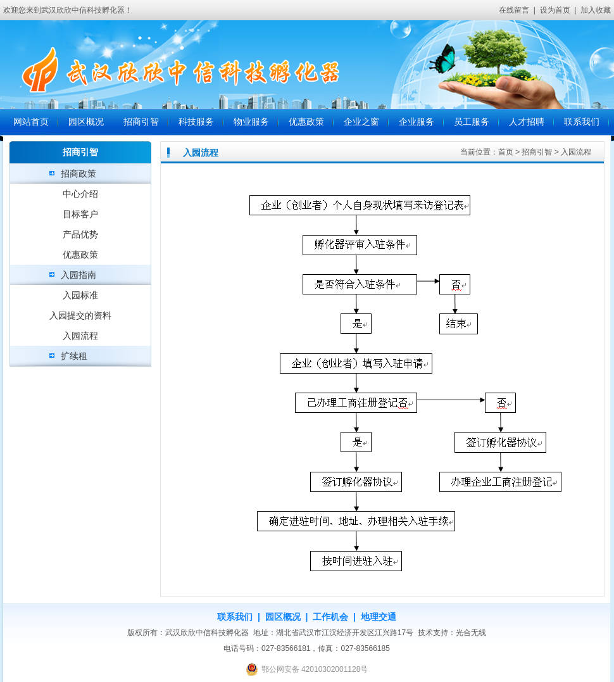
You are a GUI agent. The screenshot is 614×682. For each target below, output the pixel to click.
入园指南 (78, 275)
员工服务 (471, 122)
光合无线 (471, 632)
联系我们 (581, 122)
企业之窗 (361, 122)
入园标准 (80, 295)
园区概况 (86, 122)
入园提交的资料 (80, 315)
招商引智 (141, 122)
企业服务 (416, 122)
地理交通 (378, 617)
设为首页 (555, 10)
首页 (505, 152)
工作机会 (330, 617)
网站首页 (31, 122)
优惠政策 (306, 122)
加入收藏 (595, 10)
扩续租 (74, 356)
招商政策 (78, 173)
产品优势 (80, 234)
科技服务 (196, 122)
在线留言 (514, 10)
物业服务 (251, 122)
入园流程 (80, 336)
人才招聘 (526, 122)
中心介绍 (80, 194)
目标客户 (80, 214)
